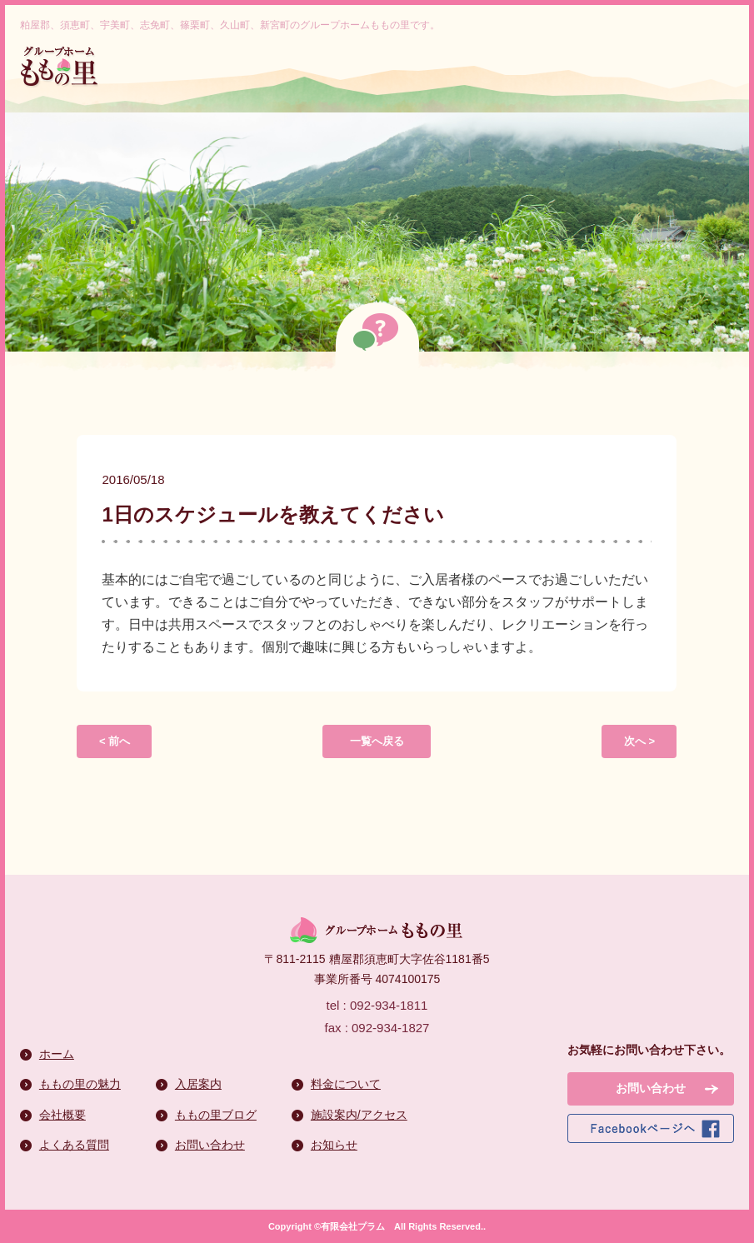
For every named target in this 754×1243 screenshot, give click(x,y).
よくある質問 (74, 1144)
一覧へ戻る (377, 741)
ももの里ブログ (216, 1114)
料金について (346, 1084)
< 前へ (114, 741)
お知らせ (334, 1144)
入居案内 (198, 1084)
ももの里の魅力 (80, 1084)
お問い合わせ (210, 1144)
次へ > (639, 741)
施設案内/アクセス (359, 1114)
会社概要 (62, 1114)
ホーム (56, 1054)
